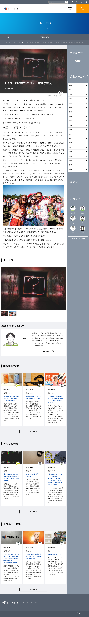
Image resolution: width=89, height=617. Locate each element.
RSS (86, 2)
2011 (70, 147)
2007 (70, 165)
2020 (70, 107)
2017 (70, 121)
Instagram (81, 2)
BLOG (82, 8)
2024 (70, 90)
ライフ (78, 60)
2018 (70, 116)
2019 (70, 112)
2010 (70, 151)
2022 (70, 98)
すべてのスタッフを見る (78, 238)
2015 (70, 129)
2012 (70, 143)
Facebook (72, 2)
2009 (70, 156)
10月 (8, 37)
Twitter (77, 2)
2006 (70, 169)
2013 (70, 138)
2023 (70, 94)
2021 (70, 103)
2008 (70, 160)
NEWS (70, 8)
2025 (70, 85)
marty (55, 96)
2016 (70, 125)
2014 (70, 134)
